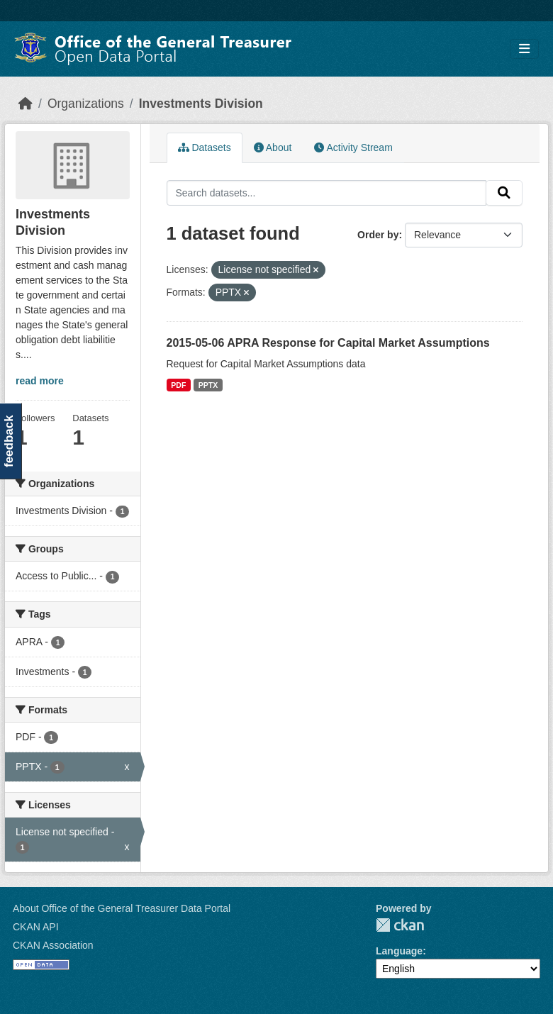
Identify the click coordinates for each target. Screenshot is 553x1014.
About (273, 147)
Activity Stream (353, 147)
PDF (178, 385)
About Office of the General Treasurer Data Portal (121, 908)
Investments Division (201, 103)
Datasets (204, 147)
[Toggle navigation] (524, 49)
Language (399, 951)
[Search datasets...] (327, 193)
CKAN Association (53, 945)
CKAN (400, 925)
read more (40, 380)
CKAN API (36, 926)
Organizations (86, 103)
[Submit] (504, 193)
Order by (377, 234)
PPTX (208, 385)
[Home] (25, 103)
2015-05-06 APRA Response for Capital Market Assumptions (328, 343)
